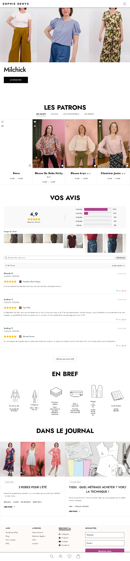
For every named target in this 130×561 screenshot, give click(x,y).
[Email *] (104, 543)
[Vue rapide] (7, 126)
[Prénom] (104, 535)
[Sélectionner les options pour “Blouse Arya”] (95, 165)
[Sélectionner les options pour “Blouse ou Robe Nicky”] (62, 165)
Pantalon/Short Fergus (31, 281)
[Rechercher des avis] (59, 257)
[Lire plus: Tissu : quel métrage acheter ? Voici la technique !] (74, 511)
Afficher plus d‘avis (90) (65, 359)
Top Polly (26, 307)
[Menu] (124, 4)
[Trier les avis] (118, 265)
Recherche (121, 257)
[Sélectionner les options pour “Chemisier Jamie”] (127, 165)
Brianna (7, 502)
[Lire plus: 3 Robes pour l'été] (9, 507)
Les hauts (41, 114)
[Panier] (78, 557)
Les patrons (26, 502)
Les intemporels (71, 114)
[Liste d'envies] (69, 557)
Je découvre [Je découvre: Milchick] (15, 80)
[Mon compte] (60, 556)
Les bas (54, 114)
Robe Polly (37, 502)
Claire (16, 502)
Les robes (89, 114)
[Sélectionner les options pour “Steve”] (30, 165)
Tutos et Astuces (82, 506)
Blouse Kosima (28, 336)
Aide (70, 506)
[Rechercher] (52, 556)
